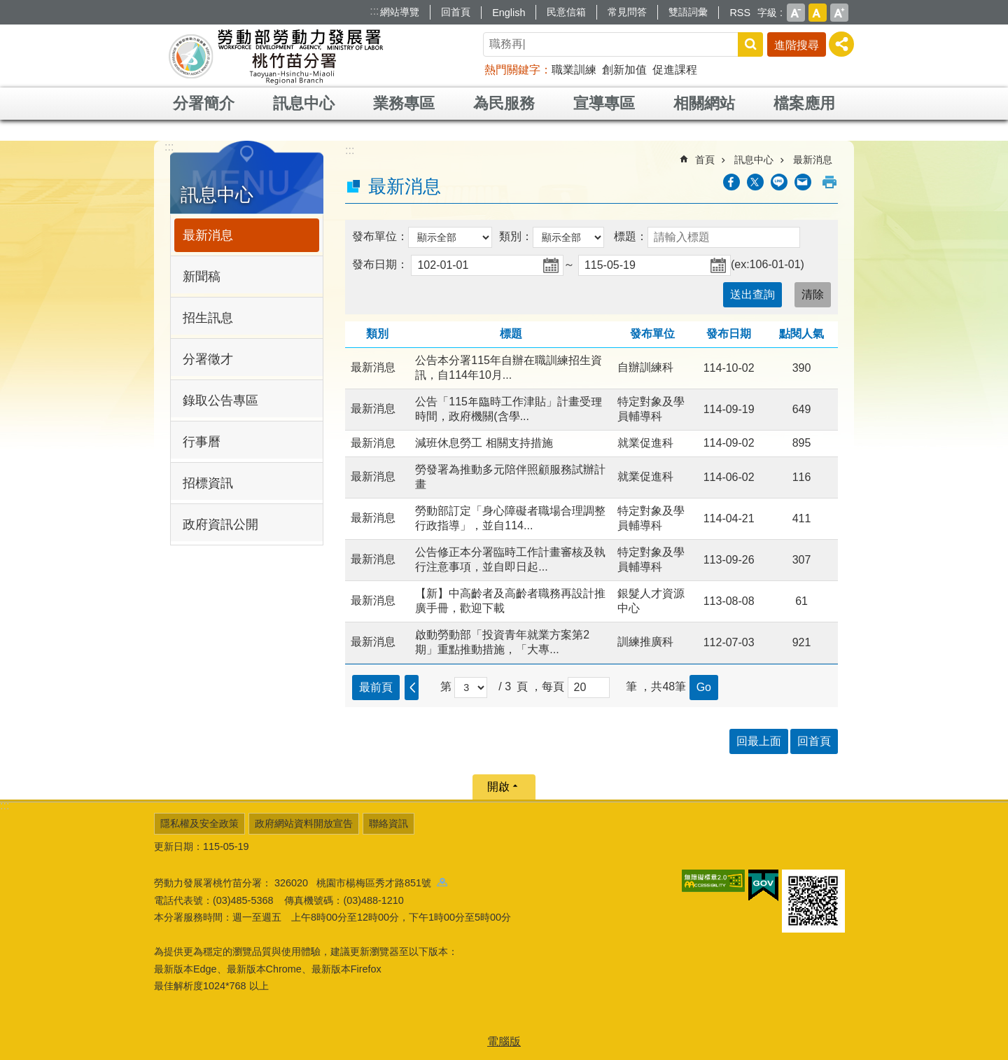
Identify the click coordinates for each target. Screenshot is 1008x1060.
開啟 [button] (498, 787)
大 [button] (839, 13)
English (508, 12)
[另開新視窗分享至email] (802, 182)
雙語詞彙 (688, 12)
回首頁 (455, 12)
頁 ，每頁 (540, 686)
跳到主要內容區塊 (7, 7)
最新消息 (208, 235)
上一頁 (412, 687)
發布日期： (380, 264)
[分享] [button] (841, 44)
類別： (516, 236)
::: (374, 11)
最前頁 (376, 687)
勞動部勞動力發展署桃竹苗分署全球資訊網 (276, 56)
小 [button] (796, 13)
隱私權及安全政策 (199, 823)
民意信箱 (566, 12)
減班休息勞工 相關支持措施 (483, 443)
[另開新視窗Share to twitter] (755, 182)
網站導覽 (399, 12)
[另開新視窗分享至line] (779, 182)
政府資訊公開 (220, 524)
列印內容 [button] (829, 182)
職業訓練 (574, 70)
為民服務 (504, 103)
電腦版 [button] (504, 1041)
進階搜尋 (796, 45)
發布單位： (380, 236)
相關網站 (704, 103)
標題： (631, 236)
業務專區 (404, 103)
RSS (739, 12)
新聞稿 (201, 277)
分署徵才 (208, 359)
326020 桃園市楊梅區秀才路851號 (360, 882)
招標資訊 (208, 483)
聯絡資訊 (388, 823)
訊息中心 (304, 103)
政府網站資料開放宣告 (304, 823)
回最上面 (758, 741)
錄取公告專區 (220, 400)
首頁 (705, 159)
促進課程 (674, 70)
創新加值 (624, 70)
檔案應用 (804, 103)
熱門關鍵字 (512, 70)
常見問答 (627, 12)
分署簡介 (203, 103)
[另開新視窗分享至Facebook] (731, 182)
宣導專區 (604, 103)
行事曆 (201, 442)
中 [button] (817, 13)
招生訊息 (208, 318)
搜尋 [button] (750, 44)
